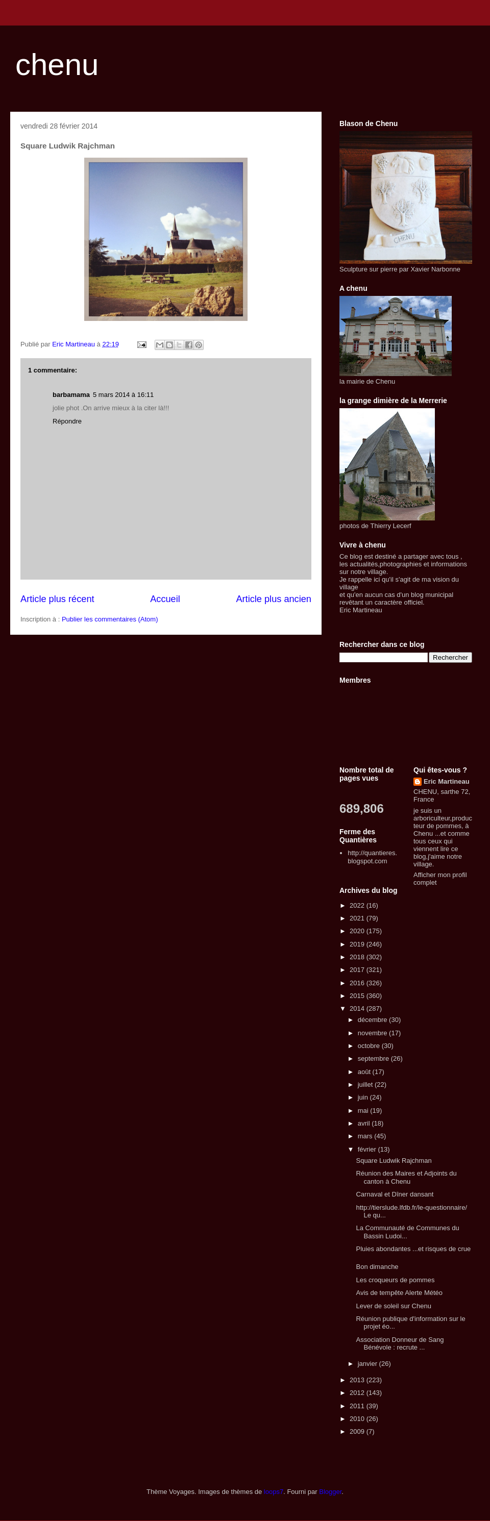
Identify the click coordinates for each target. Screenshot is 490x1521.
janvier (368, 1363)
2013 (358, 1380)
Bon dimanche (377, 1266)
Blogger (330, 1491)
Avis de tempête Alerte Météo (399, 1292)
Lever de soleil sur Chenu (393, 1306)
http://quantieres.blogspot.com (372, 857)
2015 (358, 996)
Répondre (67, 421)
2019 (358, 944)
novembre (373, 1033)
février (368, 1149)
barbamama (71, 394)
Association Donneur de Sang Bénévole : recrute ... (400, 1344)
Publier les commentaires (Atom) (110, 619)
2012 (358, 1393)
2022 (358, 905)
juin (364, 1097)
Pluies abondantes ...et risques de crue (413, 1249)
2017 (358, 970)
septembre (374, 1058)
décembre (373, 1020)
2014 (358, 1008)
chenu (57, 64)
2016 (358, 983)
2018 (358, 957)
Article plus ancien (273, 599)
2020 (358, 931)
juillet (366, 1084)
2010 (358, 1419)
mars (366, 1136)
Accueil (165, 599)
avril (365, 1123)
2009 (358, 1431)
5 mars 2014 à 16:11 (123, 394)
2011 (358, 1406)
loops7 (273, 1491)
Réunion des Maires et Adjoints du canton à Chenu (406, 1177)
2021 (358, 918)
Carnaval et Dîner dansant (394, 1194)
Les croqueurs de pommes (395, 1280)
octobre (370, 1046)
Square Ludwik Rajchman (393, 1160)
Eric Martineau (447, 781)
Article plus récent (57, 599)
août (365, 1072)
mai (364, 1110)
